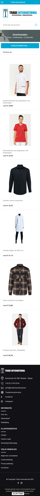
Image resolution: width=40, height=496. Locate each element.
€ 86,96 (8, 355)
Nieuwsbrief (5, 418)
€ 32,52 (8, 206)
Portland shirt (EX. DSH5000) (14, 350)
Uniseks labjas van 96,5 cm (13, 250)
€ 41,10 (8, 255)
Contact (3, 435)
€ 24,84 (8, 106)
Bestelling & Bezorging (9, 443)
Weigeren (27, 493)
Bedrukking (5, 422)
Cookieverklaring (7, 459)
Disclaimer (5, 467)
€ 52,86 (8, 305)
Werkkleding (17, 37)
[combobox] (17, 25)
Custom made (6, 439)
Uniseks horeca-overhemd (13, 200)
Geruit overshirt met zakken (13, 300)
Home (9, 37)
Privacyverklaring (7, 463)
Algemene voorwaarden (9, 455)
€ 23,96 (8, 156)
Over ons (4, 414)
